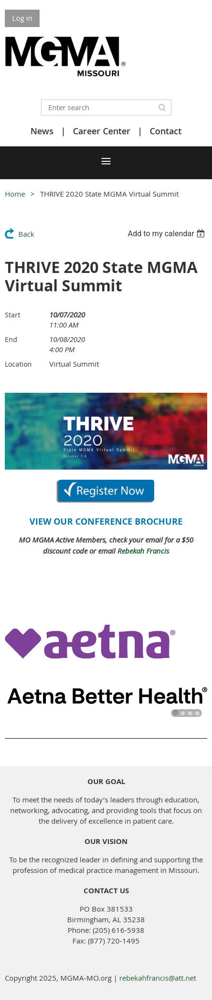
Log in (22, 18)
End (11, 339)
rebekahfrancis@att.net (157, 978)
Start (12, 314)
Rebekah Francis (143, 551)
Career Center (101, 131)
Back (26, 234)
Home (15, 194)
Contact (166, 131)
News (42, 131)
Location (18, 364)
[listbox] (167, 234)
